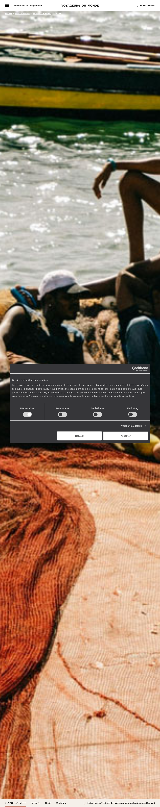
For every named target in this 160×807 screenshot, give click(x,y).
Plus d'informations (122, 396)
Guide (48, 802)
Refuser (79, 435)
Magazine (61, 802)
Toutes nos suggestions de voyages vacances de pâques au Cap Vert (118, 803)
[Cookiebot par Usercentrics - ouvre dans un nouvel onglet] (134, 368)
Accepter (125, 435)
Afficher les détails (131, 426)
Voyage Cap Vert (15, 802)
